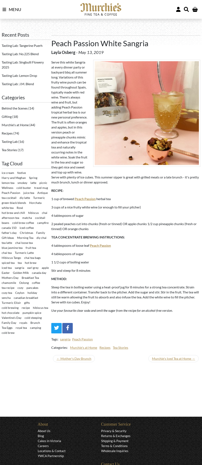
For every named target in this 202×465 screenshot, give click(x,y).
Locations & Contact (52, 451)
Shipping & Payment (115, 441)
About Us (44, 431)
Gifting (7, 116)
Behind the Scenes (15, 108)
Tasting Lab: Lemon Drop (19, 75)
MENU (12, 9)
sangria (65, 339)
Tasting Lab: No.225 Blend (20, 54)
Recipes (7, 133)
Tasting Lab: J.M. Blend (18, 84)
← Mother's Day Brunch (73, 358)
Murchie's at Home (15, 125)
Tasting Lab (10, 141)
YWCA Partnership (51, 456)
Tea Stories (10, 150)
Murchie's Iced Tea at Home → (173, 358)
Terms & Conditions (114, 446)
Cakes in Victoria (49, 441)
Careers (43, 446)
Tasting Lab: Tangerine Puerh (22, 45)
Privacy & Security (114, 431)
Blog (41, 436)
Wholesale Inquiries (114, 451)
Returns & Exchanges (115, 436)
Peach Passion (82, 339)
